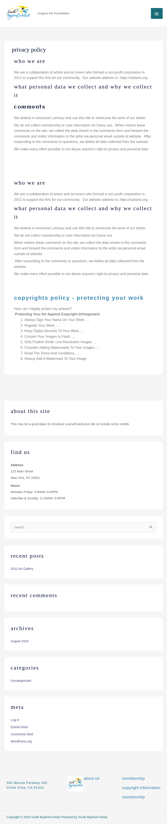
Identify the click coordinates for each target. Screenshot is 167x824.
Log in (15, 720)
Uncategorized (21, 680)
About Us (91, 778)
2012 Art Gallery (22, 568)
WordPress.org (21, 741)
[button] (83, 311)
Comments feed (22, 734)
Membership (133, 778)
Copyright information (141, 787)
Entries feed (19, 727)
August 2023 (19, 641)
